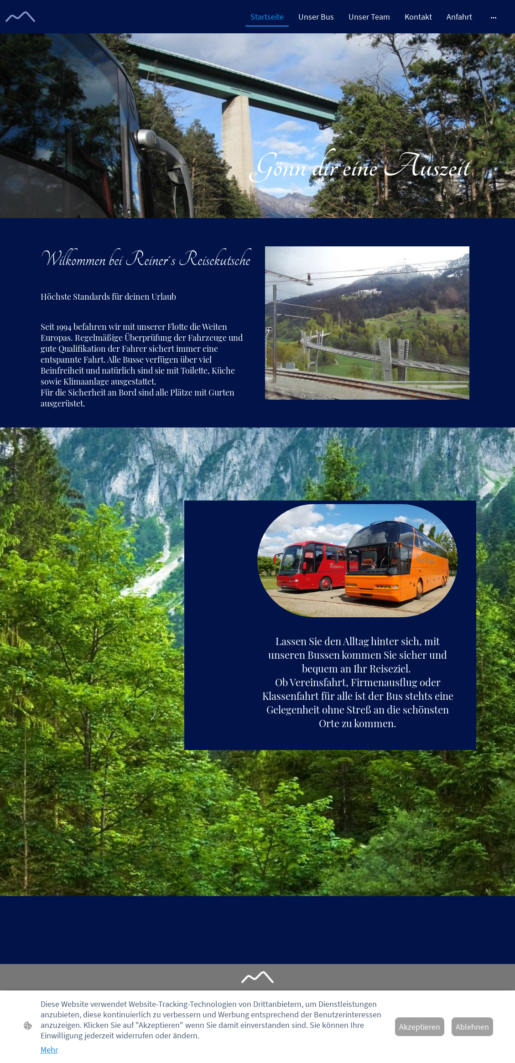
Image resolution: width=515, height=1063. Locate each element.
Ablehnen (472, 1026)
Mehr (49, 1049)
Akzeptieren (419, 1026)
